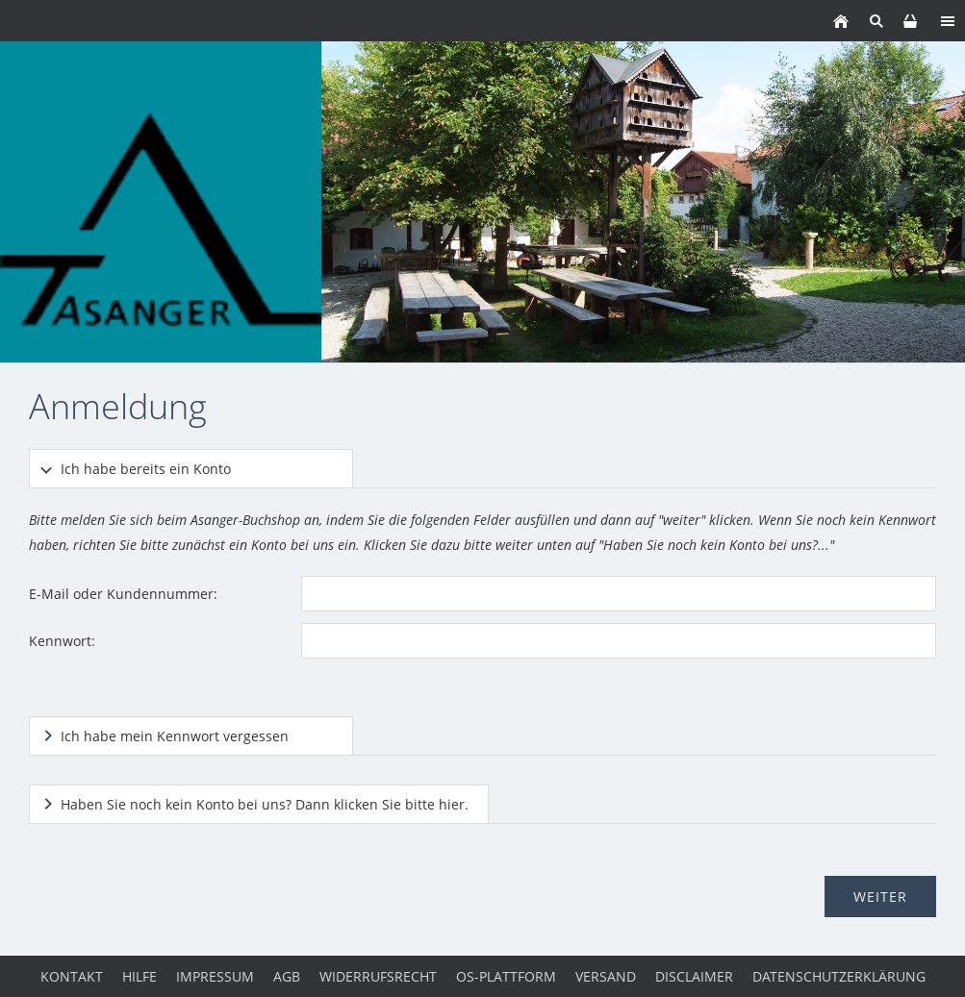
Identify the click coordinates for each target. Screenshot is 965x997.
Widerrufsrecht (378, 976)
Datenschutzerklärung (839, 976)
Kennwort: (62, 641)
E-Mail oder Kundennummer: (123, 594)
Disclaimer (694, 976)
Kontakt (71, 976)
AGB (286, 976)
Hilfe (139, 976)
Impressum (215, 976)
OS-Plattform (506, 976)
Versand (605, 976)
